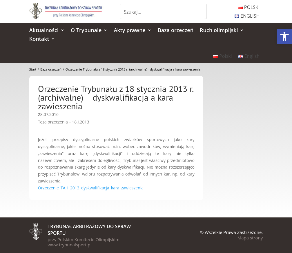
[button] (284, 36)
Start (32, 69)
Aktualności (44, 31)
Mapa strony (250, 238)
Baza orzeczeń (175, 31)
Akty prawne (130, 31)
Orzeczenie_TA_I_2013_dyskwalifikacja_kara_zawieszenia (91, 188)
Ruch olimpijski (219, 31)
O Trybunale (86, 31)
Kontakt (39, 39)
